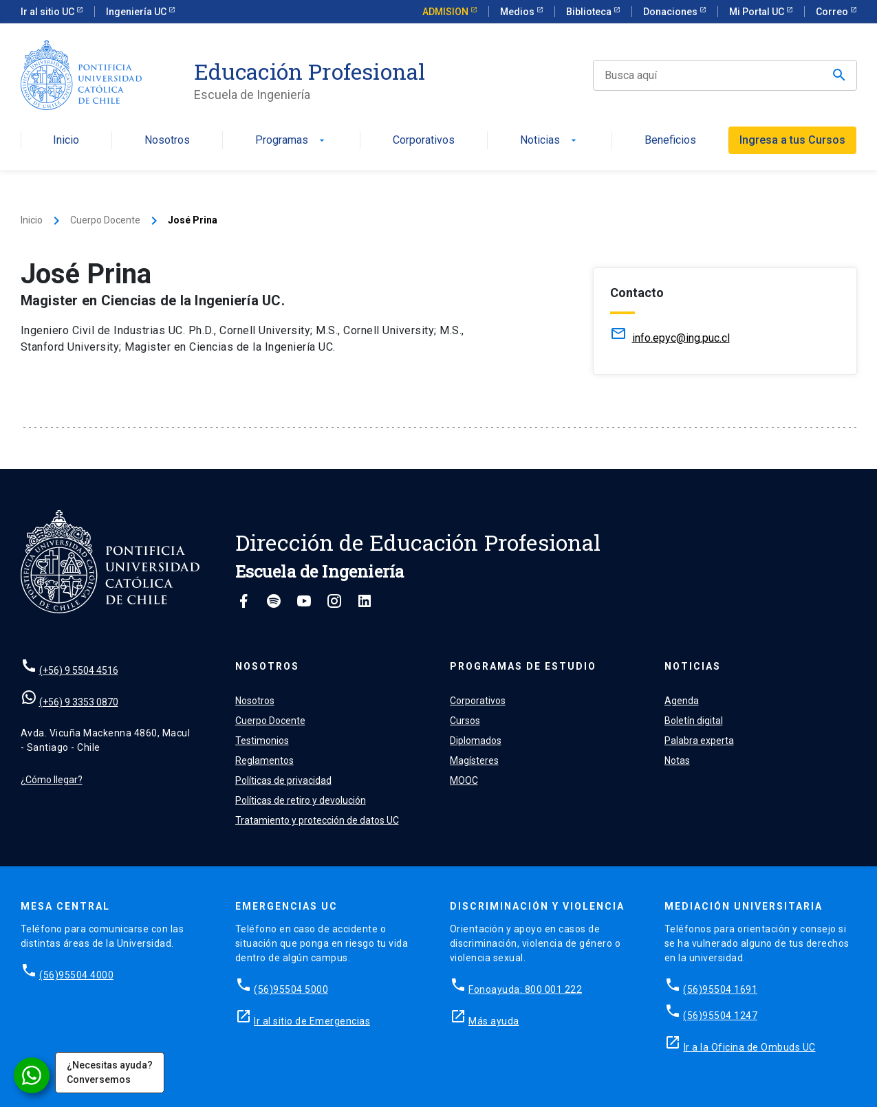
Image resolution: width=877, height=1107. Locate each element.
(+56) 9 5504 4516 (78, 670)
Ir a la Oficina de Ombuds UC (750, 1047)
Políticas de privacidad (283, 780)
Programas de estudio (523, 666)
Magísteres (474, 760)
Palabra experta (699, 740)
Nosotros (167, 140)
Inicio (66, 140)
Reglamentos (264, 760)
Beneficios (670, 140)
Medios (518, 11)
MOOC (464, 780)
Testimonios (262, 740)
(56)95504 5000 (291, 989)
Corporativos (424, 140)
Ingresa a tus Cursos (792, 139)
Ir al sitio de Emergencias (312, 1021)
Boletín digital (693, 720)
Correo (833, 11)
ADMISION (446, 11)
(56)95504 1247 (720, 1015)
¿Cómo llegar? (52, 779)
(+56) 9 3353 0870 (78, 702)
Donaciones (671, 11)
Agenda (681, 700)
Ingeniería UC (137, 11)
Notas (677, 760)
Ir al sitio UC (48, 11)
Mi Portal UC (757, 11)
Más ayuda (493, 1021)
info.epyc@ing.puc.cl (681, 337)
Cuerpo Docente (105, 220)
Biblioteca (590, 11)
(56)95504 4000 (76, 974)
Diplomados (475, 740)
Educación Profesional (310, 72)
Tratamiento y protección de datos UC (317, 820)
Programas (291, 140)
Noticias (549, 140)
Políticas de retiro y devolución (300, 800)
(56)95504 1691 (720, 989)
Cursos (465, 720)
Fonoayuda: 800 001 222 (525, 989)
